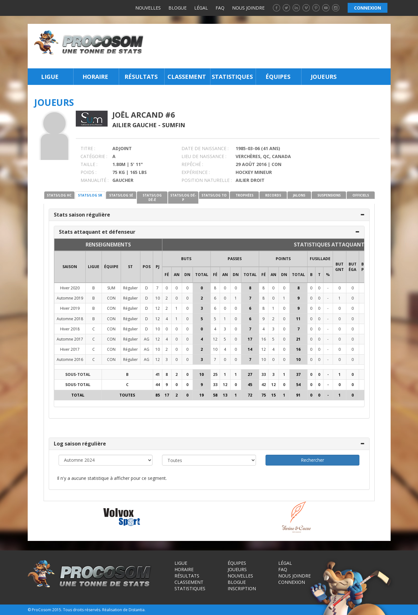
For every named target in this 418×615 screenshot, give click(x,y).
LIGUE (93, 266)
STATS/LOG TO (214, 195)
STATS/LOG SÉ (121, 195)
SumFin (173, 125)
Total (201, 274)
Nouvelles (148, 8)
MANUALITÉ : (95, 180)
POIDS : (88, 172)
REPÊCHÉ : (192, 164)
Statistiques (232, 76)
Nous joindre (248, 8)
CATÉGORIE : (94, 156)
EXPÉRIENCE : (195, 172)
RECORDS (273, 195)
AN (177, 274)
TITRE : (88, 148)
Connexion (291, 582)
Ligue (50, 76)
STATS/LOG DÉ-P (183, 197)
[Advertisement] (269, 46)
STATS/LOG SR (90, 195)
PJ (157, 266)
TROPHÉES (244, 195)
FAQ (220, 8)
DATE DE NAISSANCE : (205, 148)
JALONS (299, 195)
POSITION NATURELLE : (206, 180)
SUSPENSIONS (329, 195)
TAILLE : (89, 164)
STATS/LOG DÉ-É (152, 197)
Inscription (242, 588)
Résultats (141, 76)
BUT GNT (339, 266)
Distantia (137, 609)
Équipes (278, 76)
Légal (201, 8)
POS (147, 266)
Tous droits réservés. (82, 609)
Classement (186, 76)
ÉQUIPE (111, 266)
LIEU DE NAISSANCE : (203, 156)
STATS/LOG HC (59, 195)
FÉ (167, 274)
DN (187, 274)
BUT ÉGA (353, 266)
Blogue (177, 8)
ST (130, 266)
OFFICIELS (360, 195)
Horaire (95, 76)
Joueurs (324, 76)
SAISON (69, 266)
